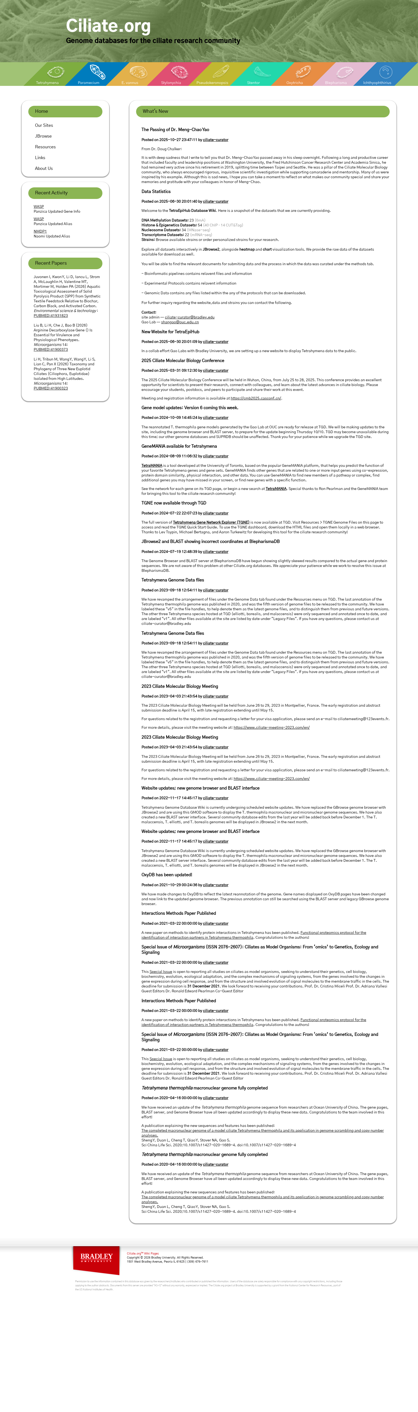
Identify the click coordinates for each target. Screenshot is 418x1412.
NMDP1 (40, 231)
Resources (45, 147)
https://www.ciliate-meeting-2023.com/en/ (272, 728)
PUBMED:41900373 (51, 350)
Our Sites (44, 125)
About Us (44, 168)
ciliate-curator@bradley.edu (190, 317)
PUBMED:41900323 (51, 388)
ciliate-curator (215, 140)
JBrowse (43, 136)
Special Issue (161, 972)
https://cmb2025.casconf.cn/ (256, 398)
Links (40, 158)
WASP (39, 207)
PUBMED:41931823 (51, 316)
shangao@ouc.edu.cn (180, 322)
